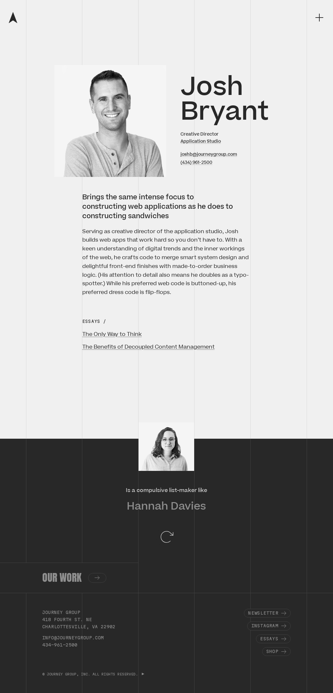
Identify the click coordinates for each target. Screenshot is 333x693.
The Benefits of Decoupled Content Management (148, 347)
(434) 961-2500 (196, 162)
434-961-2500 (59, 644)
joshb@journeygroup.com (208, 154)
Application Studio (200, 141)
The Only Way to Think (112, 334)
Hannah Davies (166, 506)
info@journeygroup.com (73, 637)
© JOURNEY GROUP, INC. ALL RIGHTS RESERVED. (91, 674)
